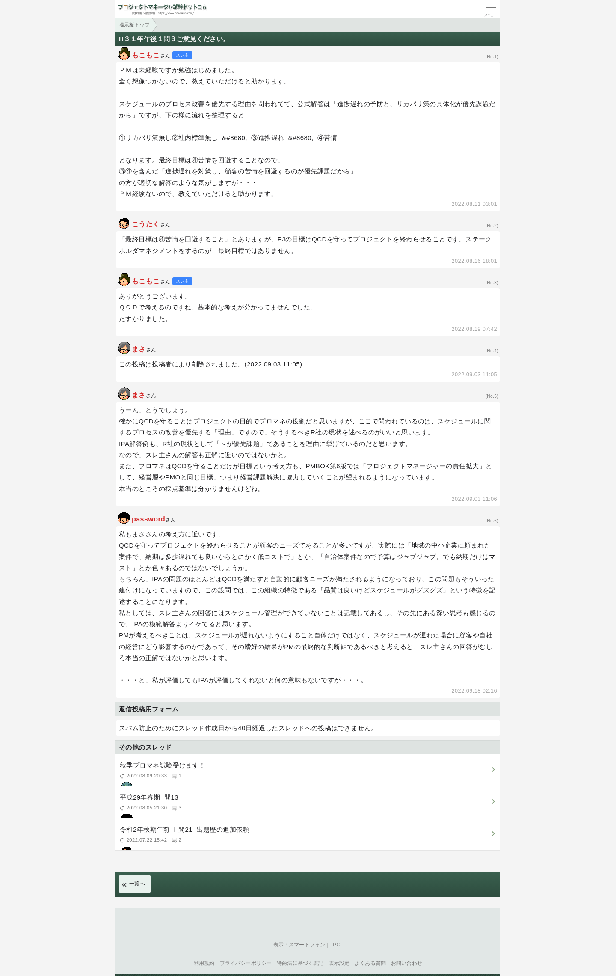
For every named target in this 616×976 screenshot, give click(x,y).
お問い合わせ (406, 963)
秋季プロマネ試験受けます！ (307, 774)
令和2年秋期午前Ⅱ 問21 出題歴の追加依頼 (307, 838)
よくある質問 (370, 963)
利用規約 (204, 963)
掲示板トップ (134, 25)
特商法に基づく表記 (300, 963)
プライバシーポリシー (246, 963)
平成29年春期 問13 (307, 806)
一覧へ (137, 884)
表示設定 (339, 963)
